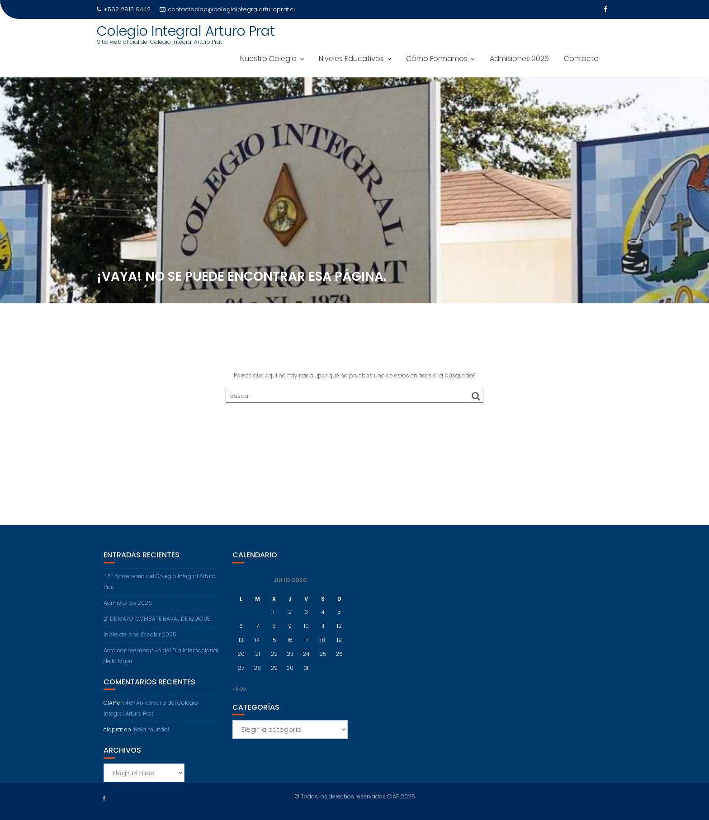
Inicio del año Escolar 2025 (140, 644)
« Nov (239, 698)
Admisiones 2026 (519, 58)
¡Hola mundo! (150, 739)
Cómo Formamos (437, 58)
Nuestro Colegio (268, 58)
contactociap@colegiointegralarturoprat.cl (227, 9)
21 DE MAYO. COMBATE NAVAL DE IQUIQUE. (157, 628)
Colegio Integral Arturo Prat (186, 31)
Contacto (581, 58)
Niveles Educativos (351, 58)
